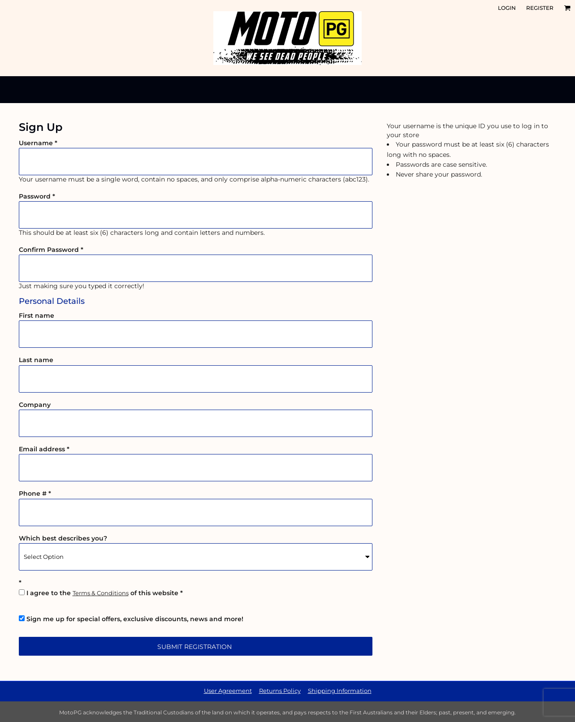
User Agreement (228, 690)
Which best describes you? (63, 538)
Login (507, 7)
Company (35, 405)
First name (36, 315)
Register (539, 7)
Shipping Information (340, 690)
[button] (567, 7)
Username (36, 143)
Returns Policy (280, 690)
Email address (42, 449)
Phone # (33, 493)
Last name (36, 360)
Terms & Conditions (101, 593)
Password (35, 196)
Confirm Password (49, 250)
